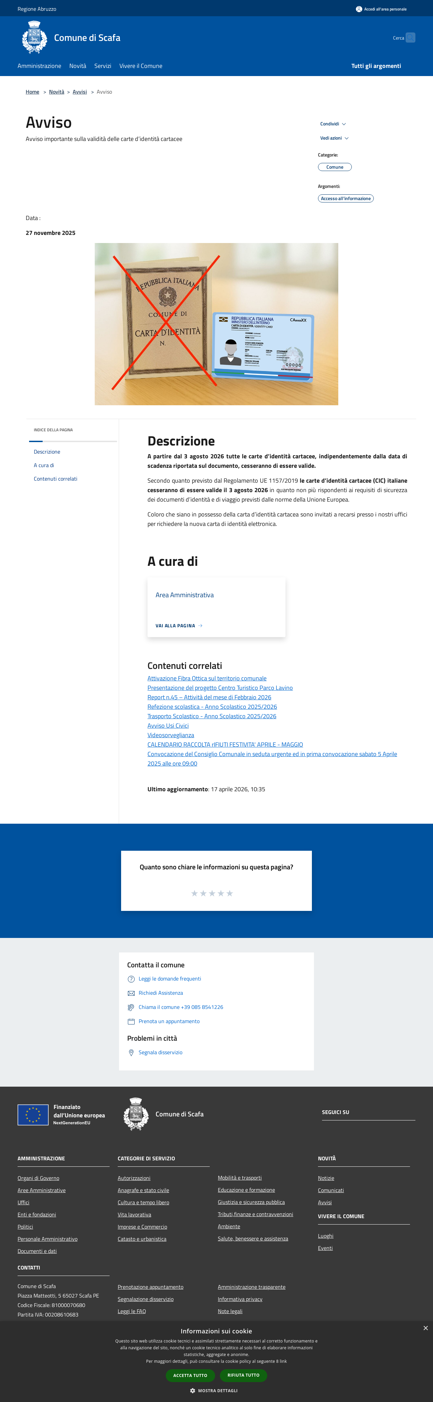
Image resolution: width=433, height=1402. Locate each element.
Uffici (23, 1202)
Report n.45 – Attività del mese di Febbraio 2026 (209, 697)
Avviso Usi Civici (168, 725)
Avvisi (80, 92)
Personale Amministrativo (47, 1239)
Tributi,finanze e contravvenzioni (255, 1214)
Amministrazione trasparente (252, 1287)
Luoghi (326, 1236)
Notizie (326, 1178)
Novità (56, 92)
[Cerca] (407, 37)
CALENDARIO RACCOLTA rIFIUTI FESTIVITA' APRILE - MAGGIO (225, 744)
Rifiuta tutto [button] (244, 1375)
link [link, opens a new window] (283, 1361)
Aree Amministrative (42, 1190)
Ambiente (229, 1226)
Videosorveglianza (170, 735)
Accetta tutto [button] (190, 1375)
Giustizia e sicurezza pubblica (251, 1202)
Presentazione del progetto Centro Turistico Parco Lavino (220, 687)
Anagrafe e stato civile (143, 1190)
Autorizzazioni (134, 1178)
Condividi (334, 124)
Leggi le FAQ (132, 1311)
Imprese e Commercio (142, 1227)
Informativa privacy (240, 1299)
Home (32, 92)
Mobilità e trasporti (240, 1178)
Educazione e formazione (246, 1190)
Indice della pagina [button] (53, 430)
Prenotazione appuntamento (150, 1287)
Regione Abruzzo (37, 9)
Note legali (230, 1311)
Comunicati (331, 1190)
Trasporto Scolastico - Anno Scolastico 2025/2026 (211, 716)
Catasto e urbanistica (142, 1239)
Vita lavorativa (134, 1214)
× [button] (425, 1328)
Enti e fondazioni (37, 1214)
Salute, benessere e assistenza (253, 1238)
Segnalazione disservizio (146, 1299)
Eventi (325, 1248)
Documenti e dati (37, 1251)
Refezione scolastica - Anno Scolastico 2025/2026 (212, 706)
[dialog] (216, 1361)
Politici (25, 1227)
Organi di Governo (38, 1178)
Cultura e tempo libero (143, 1202)
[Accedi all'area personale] (381, 9)
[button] (216, 1390)
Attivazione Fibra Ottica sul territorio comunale (207, 678)
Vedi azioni (335, 138)
